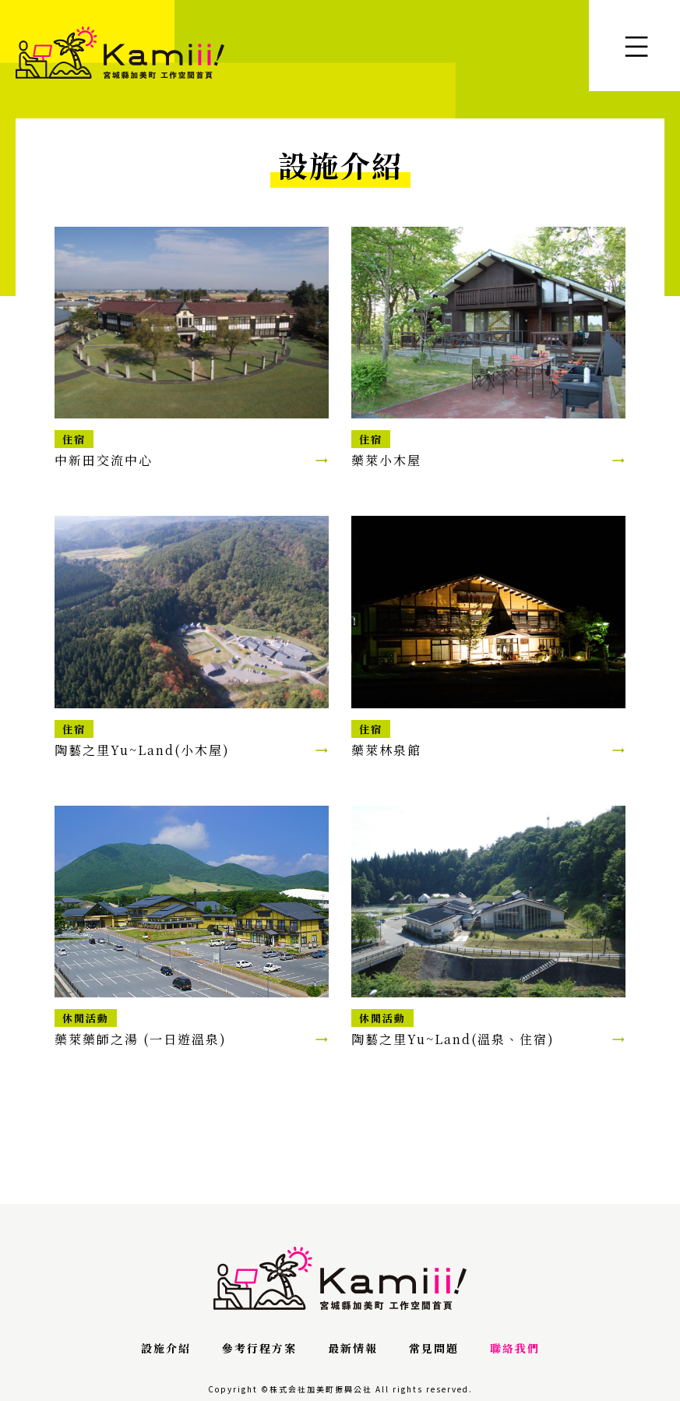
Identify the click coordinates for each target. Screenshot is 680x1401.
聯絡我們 (515, 1348)
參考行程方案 (259, 1348)
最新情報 (353, 1348)
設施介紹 (166, 1348)
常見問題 (434, 1348)
